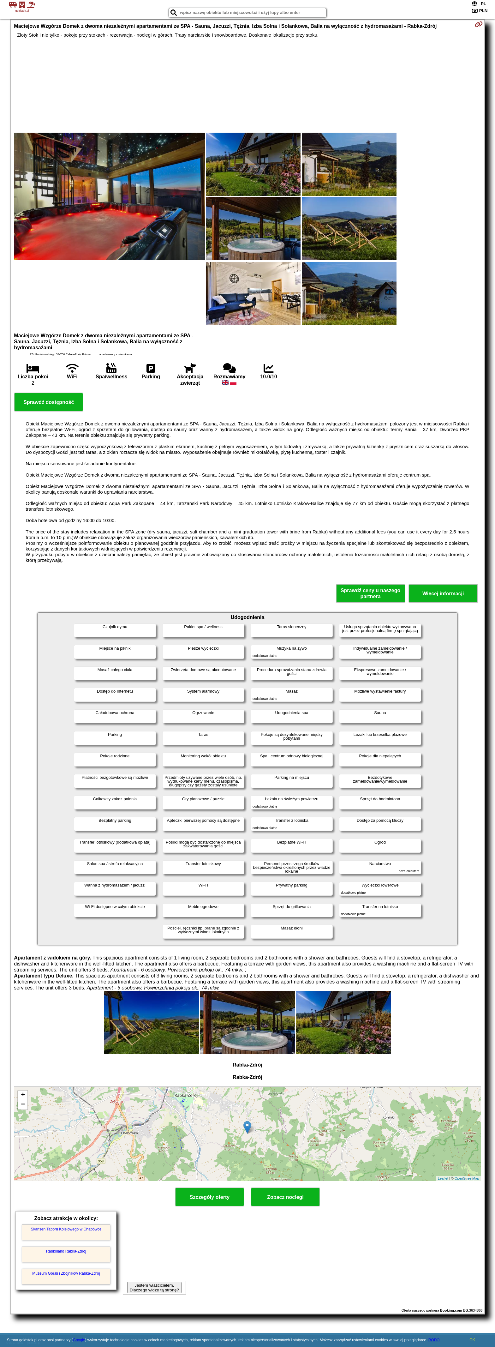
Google (79, 1340)
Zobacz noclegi (285, 1197)
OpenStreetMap (467, 1178)
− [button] (23, 1104)
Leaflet (443, 1178)
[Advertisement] (247, 85)
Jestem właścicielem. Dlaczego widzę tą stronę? (154, 1287)
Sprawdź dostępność (48, 402)
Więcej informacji (443, 593)
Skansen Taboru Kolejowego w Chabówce (66, 1229)
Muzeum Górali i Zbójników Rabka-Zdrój (66, 1273)
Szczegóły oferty (210, 1197)
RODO (434, 1340)
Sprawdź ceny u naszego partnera (370, 593)
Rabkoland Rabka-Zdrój (66, 1251)
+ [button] (23, 1095)
